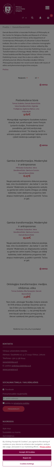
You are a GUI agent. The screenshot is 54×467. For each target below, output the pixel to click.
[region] (27, 452)
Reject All (27, 458)
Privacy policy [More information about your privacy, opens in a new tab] (45, 447)
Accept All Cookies (27, 452)
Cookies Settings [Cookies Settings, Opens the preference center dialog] (27, 464)
